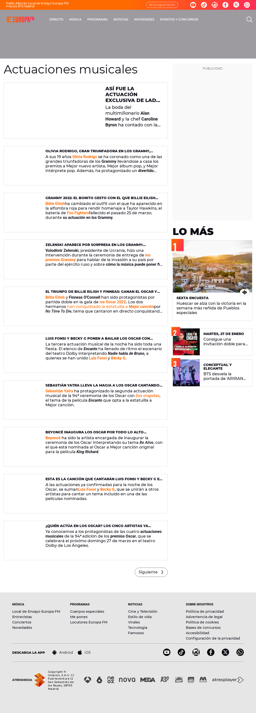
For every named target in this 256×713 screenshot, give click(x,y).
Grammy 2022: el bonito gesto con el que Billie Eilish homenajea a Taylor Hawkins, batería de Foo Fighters (102, 200)
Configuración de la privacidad (213, 638)
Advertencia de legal (204, 617)
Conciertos (21, 622)
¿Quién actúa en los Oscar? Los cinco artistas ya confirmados (96, 528)
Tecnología (137, 627)
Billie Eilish (55, 203)
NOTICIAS (120, 19)
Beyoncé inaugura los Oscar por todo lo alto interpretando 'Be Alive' (94, 434)
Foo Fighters (78, 213)
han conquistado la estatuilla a (110, 306)
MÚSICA (75, 19)
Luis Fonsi (87, 489)
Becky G (118, 358)
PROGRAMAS (97, 19)
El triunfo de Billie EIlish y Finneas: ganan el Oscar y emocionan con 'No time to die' (101, 293)
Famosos (136, 633)
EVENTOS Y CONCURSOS (179, 19)
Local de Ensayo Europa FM (36, 611)
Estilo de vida (140, 617)
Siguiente (148, 572)
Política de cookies (202, 622)
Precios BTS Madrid (20, 6)
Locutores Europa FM (88, 622)
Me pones (79, 617)
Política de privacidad (205, 611)
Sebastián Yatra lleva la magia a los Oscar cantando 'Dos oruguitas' (102, 387)
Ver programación (162, 5)
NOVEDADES (144, 19)
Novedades (22, 627)
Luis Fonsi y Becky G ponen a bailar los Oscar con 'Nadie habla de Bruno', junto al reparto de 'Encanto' (101, 340)
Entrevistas (22, 617)
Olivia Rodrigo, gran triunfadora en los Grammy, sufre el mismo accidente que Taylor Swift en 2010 (98, 153)
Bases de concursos (203, 627)
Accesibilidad (197, 633)
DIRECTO (56, 19)
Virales (134, 622)
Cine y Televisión (142, 611)
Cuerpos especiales (87, 611)
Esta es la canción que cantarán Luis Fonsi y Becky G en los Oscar (103, 481)
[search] (249, 19)
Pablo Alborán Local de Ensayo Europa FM (37, 3)
